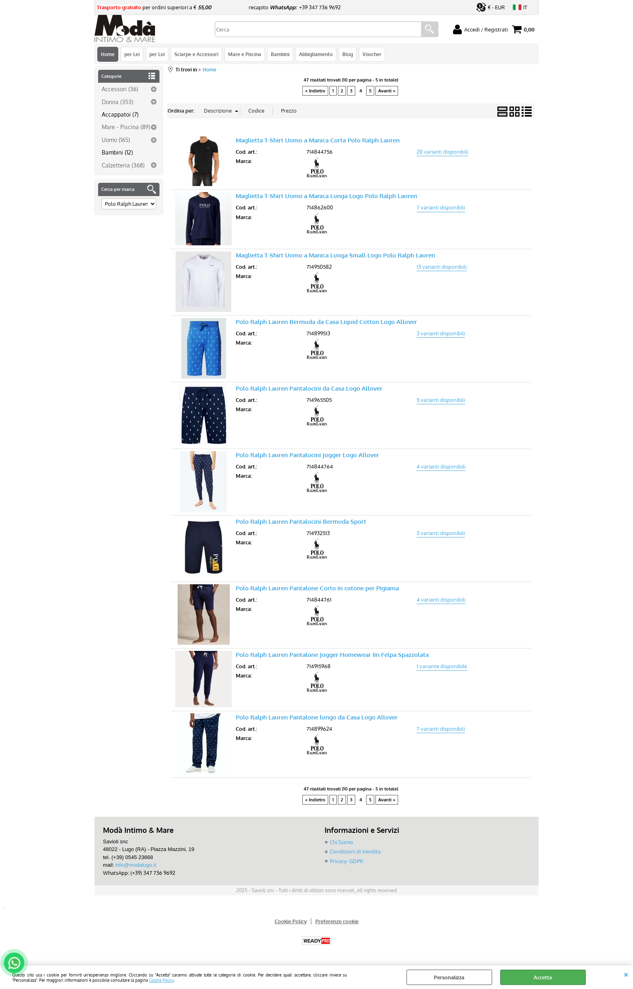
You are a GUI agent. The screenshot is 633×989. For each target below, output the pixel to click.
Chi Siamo (341, 842)
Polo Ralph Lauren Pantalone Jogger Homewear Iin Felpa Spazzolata (332, 655)
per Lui (157, 54)
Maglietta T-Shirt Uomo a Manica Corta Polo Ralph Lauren (318, 140)
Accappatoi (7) (120, 114)
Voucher (372, 54)
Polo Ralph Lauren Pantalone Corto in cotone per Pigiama (317, 588)
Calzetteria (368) (123, 165)
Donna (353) (117, 101)
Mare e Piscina (244, 54)
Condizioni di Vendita (355, 851)
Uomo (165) (116, 139)
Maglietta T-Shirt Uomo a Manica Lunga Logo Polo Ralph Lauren (326, 196)
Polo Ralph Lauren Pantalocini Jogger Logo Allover (307, 455)
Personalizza (449, 977)
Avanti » (386, 91)
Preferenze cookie (336, 921)
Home (108, 54)
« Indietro (315, 91)
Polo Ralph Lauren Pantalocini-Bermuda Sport (301, 521)
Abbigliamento (316, 54)
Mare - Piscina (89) (126, 126)
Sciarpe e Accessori (196, 54)
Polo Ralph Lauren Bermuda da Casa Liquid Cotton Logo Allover (326, 322)
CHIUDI (626, 974)
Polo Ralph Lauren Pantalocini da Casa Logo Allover (309, 388)
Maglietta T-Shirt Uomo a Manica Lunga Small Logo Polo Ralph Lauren (335, 255)
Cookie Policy (161, 980)
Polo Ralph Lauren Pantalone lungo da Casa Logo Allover (317, 717)
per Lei (132, 54)
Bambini (280, 54)
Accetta (543, 977)
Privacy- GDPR (346, 861)
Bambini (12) (117, 152)
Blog (347, 54)
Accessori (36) (120, 88)
